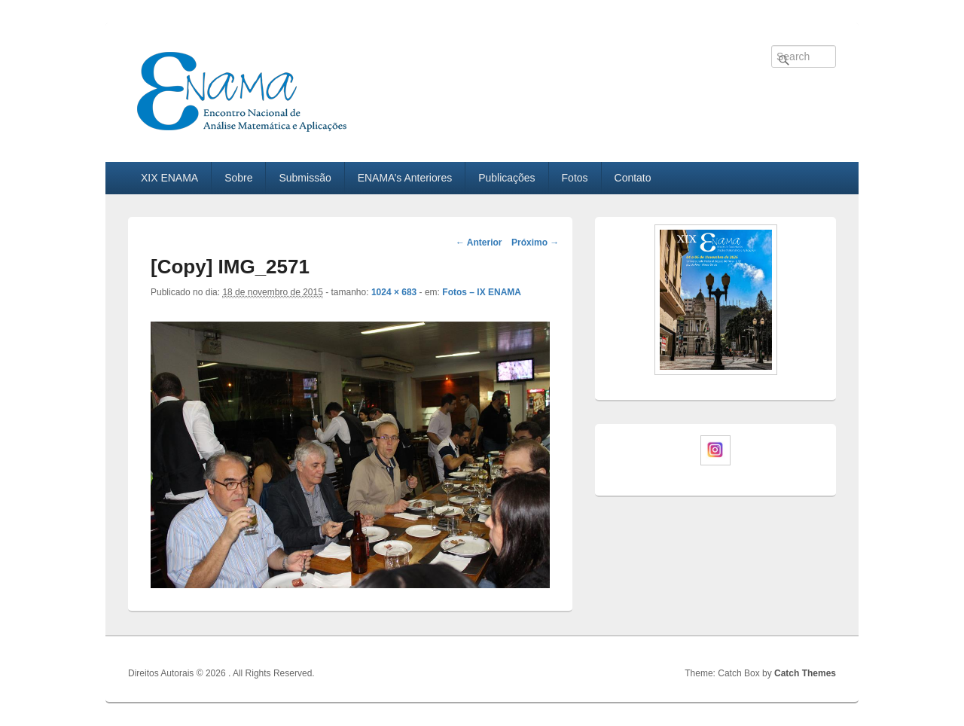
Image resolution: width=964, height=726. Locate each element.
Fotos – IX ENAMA (481, 292)
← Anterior (479, 242)
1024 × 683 (393, 292)
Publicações (506, 178)
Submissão (305, 178)
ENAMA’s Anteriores (405, 178)
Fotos (575, 178)
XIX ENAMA (169, 178)
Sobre (238, 178)
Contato (633, 178)
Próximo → (535, 242)
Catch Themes (805, 673)
